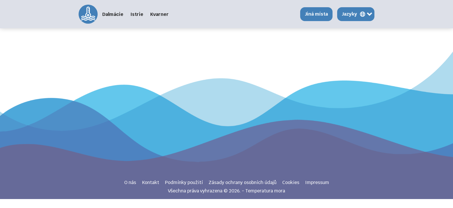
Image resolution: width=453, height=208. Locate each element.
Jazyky (349, 14)
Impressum (317, 182)
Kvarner (159, 14)
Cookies (290, 182)
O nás (130, 182)
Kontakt (150, 182)
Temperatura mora (88, 14)
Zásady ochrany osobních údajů (242, 182)
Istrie (136, 14)
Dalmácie (112, 14)
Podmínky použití (184, 182)
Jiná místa (316, 14)
